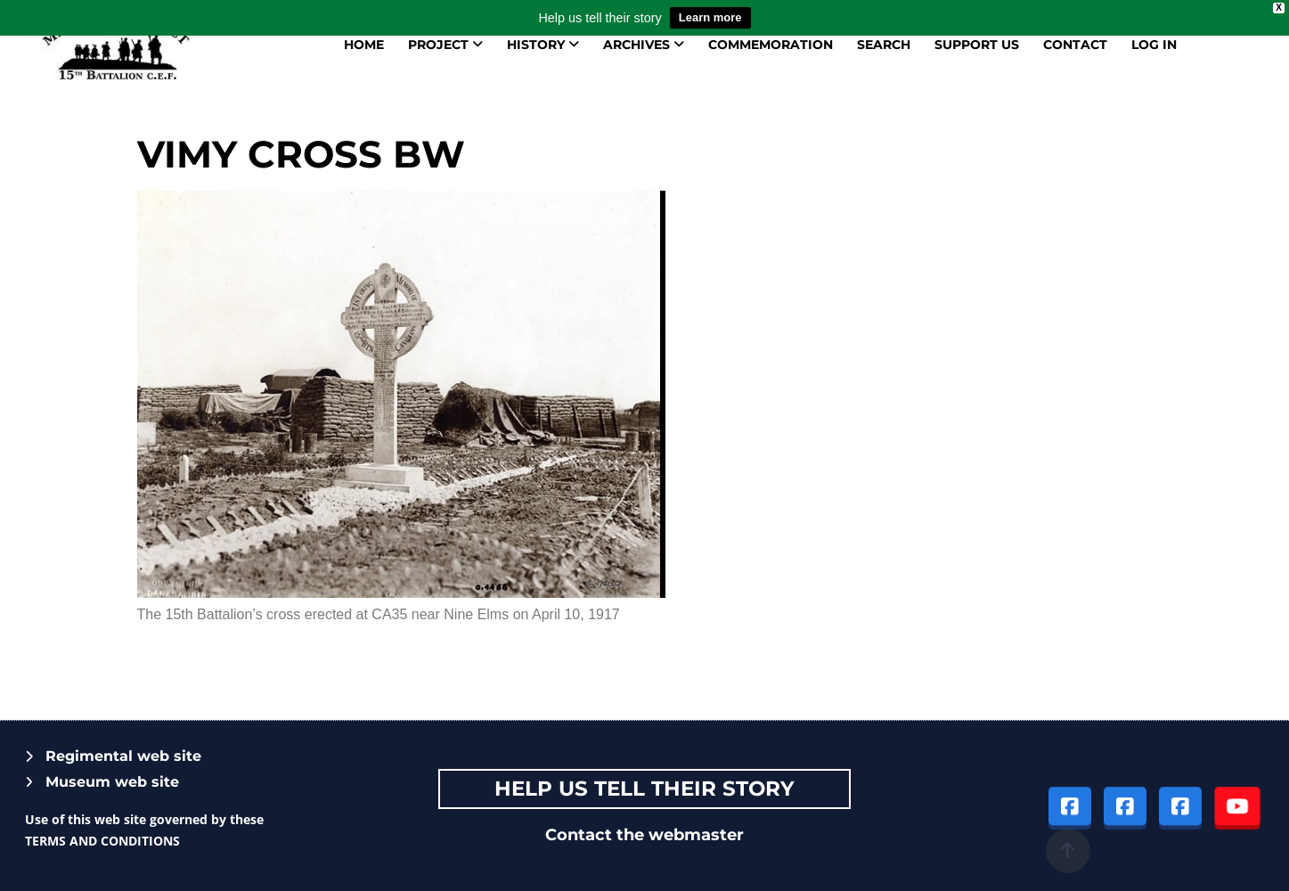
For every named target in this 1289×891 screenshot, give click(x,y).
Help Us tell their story (644, 788)
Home (364, 45)
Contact (1075, 45)
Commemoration (770, 45)
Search (883, 45)
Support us (976, 45)
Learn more (710, 17)
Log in (1154, 45)
